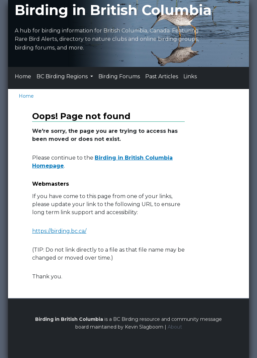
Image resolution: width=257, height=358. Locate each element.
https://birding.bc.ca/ (59, 231)
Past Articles (161, 76)
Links (190, 76)
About (175, 327)
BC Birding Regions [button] (62, 76)
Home (23, 76)
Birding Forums (119, 76)
